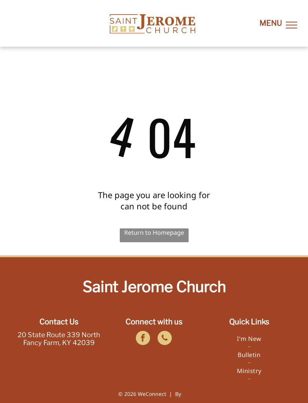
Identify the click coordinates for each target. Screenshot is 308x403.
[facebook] (143, 339)
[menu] (291, 25)
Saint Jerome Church (154, 287)
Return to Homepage (154, 232)
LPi (186, 393)
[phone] (165, 339)
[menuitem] (249, 339)
